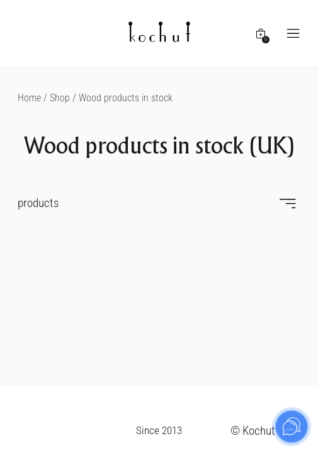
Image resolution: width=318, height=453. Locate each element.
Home (29, 98)
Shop (60, 98)
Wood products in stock (126, 98)
